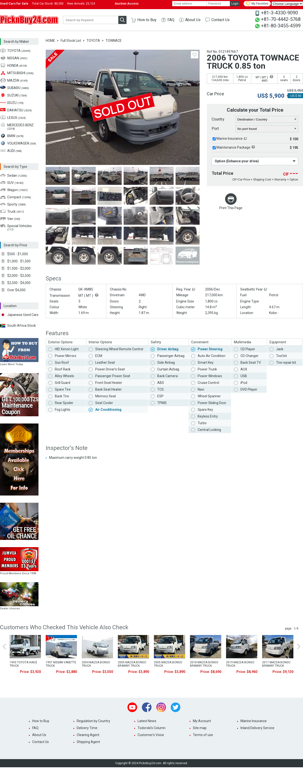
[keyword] (90, 20)
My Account (202, 721)
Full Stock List (71, 40)
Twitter (175, 707)
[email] (189, 3)
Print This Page (230, 208)
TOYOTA (93, 40)
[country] (267, 119)
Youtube (132, 707)
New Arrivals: (81, 3)
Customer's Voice (151, 735)
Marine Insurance (229, 138)
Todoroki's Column (151, 728)
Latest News (147, 721)
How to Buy (147, 20)
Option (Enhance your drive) (237, 161)
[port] (267, 129)
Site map (200, 728)
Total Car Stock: (47, 3)
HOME (50, 40)
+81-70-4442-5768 (281, 19)
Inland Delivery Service (257, 728)
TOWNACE (114, 40)
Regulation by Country (93, 721)
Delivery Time (87, 728)
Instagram (161, 707)
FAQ (170, 20)
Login (235, 3)
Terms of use (203, 735)
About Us (193, 20)
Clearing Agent (88, 735)
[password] (218, 3)
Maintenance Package (233, 147)
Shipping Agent (88, 742)
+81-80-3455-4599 (281, 26)
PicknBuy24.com (29, 19)
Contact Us (220, 20)
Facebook (147, 707)
